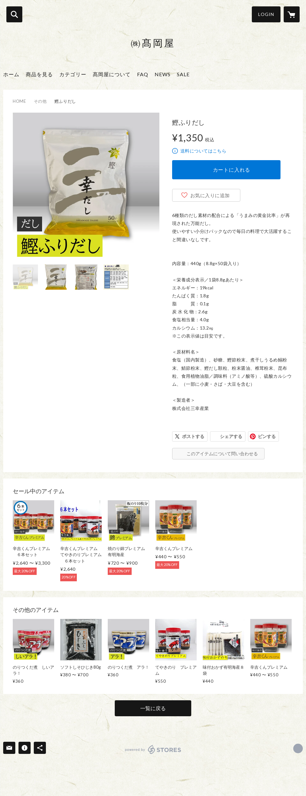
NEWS (163, 74)
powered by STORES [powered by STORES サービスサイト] (153, 749)
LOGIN (266, 14)
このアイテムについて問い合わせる (222, 453)
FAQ (142, 74)
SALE (183, 74)
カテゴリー (72, 74)
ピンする (267, 436)
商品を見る (39, 74)
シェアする (231, 436)
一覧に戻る (153, 708)
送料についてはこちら (203, 150)
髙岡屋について (112, 74)
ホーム (11, 74)
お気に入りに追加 (210, 195)
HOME (19, 101)
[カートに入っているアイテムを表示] (292, 14)
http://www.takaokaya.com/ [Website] (298, 748)
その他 (40, 101)
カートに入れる (232, 170)
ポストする (193, 436)
